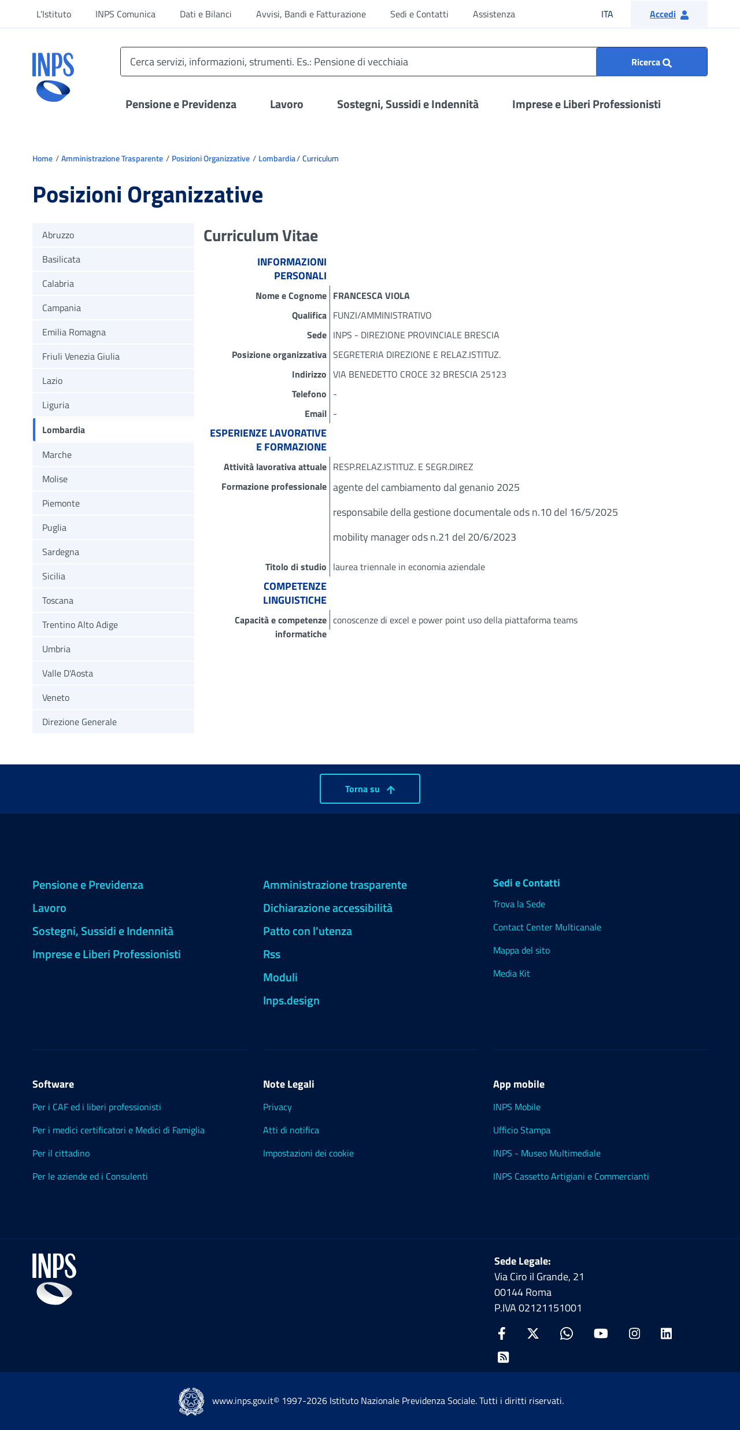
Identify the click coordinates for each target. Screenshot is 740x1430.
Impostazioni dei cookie (308, 1153)
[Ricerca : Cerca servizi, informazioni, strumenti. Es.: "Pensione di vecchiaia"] (651, 61)
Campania (61, 308)
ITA (614, 13)
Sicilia (53, 576)
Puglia (54, 527)
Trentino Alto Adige (80, 624)
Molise (55, 479)
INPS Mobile (517, 1107)
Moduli (280, 977)
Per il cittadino (61, 1153)
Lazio (52, 380)
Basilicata (61, 259)
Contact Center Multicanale (547, 927)
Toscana (57, 600)
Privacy (277, 1107)
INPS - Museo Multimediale (547, 1153)
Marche (57, 454)
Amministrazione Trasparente (112, 158)
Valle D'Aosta (67, 673)
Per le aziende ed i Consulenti (90, 1176)
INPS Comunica (125, 14)
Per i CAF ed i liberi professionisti (96, 1107)
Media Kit (511, 973)
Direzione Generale (79, 722)
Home (42, 158)
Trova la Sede (519, 904)
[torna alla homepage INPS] (53, 73)
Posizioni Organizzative (211, 158)
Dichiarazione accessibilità (328, 908)
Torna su (370, 789)
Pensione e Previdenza (180, 104)
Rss (271, 954)
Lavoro (287, 104)
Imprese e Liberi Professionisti (586, 104)
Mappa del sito (521, 950)
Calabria (58, 283)
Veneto (55, 697)
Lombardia (276, 158)
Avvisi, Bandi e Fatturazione (311, 14)
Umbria (56, 649)
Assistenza (494, 14)
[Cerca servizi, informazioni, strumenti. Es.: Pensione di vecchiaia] (414, 61)
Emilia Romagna (74, 332)
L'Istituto (53, 14)
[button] (669, 14)
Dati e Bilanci (206, 14)
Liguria (55, 405)
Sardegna (60, 552)
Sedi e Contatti (419, 14)
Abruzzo (58, 235)
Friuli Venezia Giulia (81, 356)
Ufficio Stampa (521, 1130)
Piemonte (61, 503)
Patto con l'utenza (307, 931)
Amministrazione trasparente (335, 884)
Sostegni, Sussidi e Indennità (408, 104)
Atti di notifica (291, 1130)
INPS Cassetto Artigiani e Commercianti (571, 1176)
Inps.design (291, 1000)
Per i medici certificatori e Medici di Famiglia (118, 1130)
